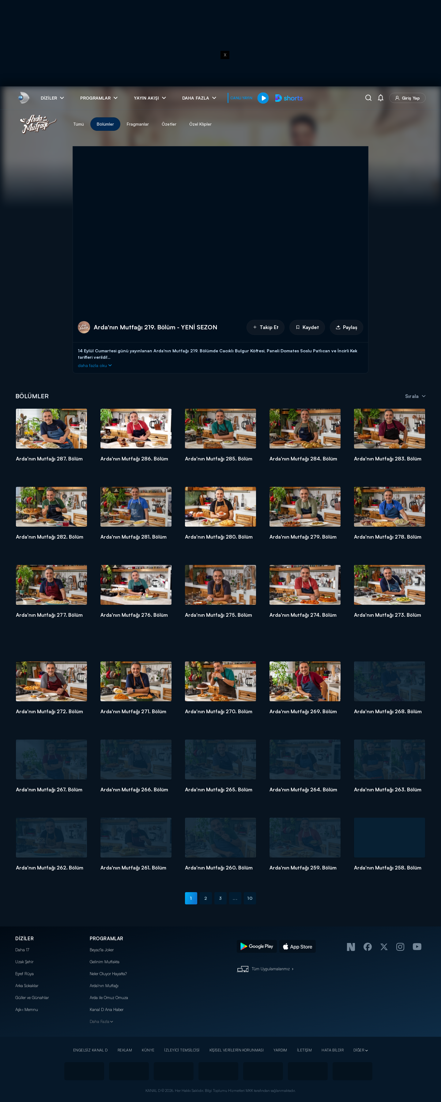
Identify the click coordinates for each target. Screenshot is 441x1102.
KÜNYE (148, 1050)
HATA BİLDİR (333, 1050)
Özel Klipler (200, 124)
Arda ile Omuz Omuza (109, 997)
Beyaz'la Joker (102, 949)
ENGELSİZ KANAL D (90, 1050)
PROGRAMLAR (106, 938)
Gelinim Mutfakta (104, 961)
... (235, 898)
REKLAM (125, 1050)
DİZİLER (24, 938)
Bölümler (105, 124)
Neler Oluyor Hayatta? (108, 973)
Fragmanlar (138, 124)
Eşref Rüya (24, 973)
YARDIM (280, 1050)
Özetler (169, 124)
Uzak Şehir (24, 961)
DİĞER (358, 1050)
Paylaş (346, 327)
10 (250, 898)
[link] (23, 98)
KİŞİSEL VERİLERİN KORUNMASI (236, 1050)
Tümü (78, 124)
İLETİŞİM (304, 1050)
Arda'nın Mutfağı (104, 985)
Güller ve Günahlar (32, 997)
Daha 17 (22, 949)
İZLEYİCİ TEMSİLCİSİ (181, 1050)
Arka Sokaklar (26, 985)
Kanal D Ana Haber (106, 1009)
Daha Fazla (99, 1021)
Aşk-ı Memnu (26, 1009)
